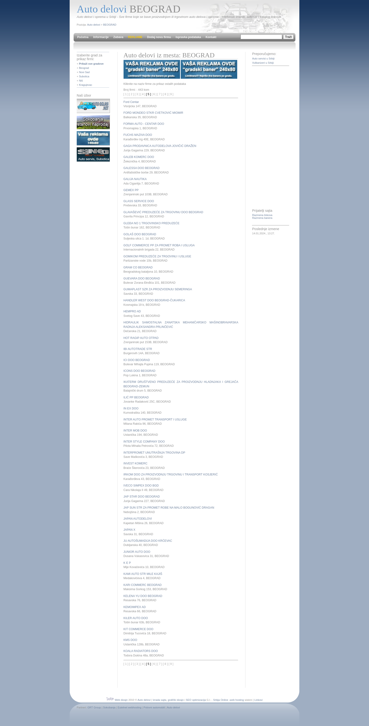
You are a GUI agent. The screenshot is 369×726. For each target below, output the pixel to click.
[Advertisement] (179, 673)
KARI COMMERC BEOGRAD (143, 585)
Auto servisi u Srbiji (263, 58)
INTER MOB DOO (135, 430)
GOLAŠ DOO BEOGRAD (140, 234)
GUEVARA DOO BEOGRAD (142, 278)
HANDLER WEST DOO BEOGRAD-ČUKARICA (154, 300)
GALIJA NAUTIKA (135, 179)
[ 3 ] (137, 94)
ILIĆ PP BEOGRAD (136, 397)
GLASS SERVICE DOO (139, 201)
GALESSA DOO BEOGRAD (142, 168)
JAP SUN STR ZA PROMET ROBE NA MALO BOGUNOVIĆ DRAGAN (169, 507)
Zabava (118, 37)
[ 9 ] (170, 94)
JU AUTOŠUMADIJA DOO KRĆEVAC (148, 540)
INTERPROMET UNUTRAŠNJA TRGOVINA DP (154, 452)
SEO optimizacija (196, 700)
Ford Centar (131, 102)
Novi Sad (84, 72)
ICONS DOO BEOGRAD (139, 371)
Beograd (84, 68)
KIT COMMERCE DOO (138, 629)
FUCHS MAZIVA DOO (138, 135)
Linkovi (258, 700)
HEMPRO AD (132, 311)
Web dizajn (121, 700)
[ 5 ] (148, 94)
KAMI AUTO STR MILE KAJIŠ (143, 574)
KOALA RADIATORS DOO (141, 651)
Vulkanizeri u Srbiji (263, 62)
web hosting (237, 700)
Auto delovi (93, 24)
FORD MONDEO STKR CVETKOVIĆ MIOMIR (153, 112)
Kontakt (211, 37)
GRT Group (94, 707)
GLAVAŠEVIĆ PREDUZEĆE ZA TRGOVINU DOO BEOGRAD (163, 212)
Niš (81, 80)
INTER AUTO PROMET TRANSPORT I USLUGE (155, 419)
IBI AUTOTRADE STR (138, 349)
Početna (82, 37)
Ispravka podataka (188, 37)
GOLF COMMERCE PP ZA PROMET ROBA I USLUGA (159, 245)
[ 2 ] (131, 94)
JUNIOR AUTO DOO (137, 551)
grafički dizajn (176, 700)
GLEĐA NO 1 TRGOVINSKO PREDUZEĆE (152, 223)
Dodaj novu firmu (159, 37)
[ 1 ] (126, 94)
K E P (127, 563)
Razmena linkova (262, 215)
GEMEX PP (131, 190)
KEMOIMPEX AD (135, 607)
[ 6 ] (154, 94)
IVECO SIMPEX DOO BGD (141, 485)
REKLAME (135, 37)
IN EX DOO (131, 408)
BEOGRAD (109, 24)
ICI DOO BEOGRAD (137, 360)
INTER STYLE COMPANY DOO (144, 441)
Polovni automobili (154, 707)
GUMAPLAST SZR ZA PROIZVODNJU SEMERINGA (158, 289)
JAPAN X (129, 529)
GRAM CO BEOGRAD (138, 267)
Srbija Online (220, 700)
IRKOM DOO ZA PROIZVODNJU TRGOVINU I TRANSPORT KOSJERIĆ (171, 474)
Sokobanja (109, 707)
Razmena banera (262, 217)
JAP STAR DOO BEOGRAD (142, 496)
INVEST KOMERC (136, 463)
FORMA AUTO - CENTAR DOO (144, 124)
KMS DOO (130, 640)
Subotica (84, 76)
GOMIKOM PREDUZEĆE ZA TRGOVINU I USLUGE (157, 256)
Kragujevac (85, 84)
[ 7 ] (159, 94)
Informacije (101, 37)
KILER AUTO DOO (136, 618)
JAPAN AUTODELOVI (138, 518)
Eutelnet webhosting (129, 707)
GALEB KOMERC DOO (139, 157)
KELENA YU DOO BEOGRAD (143, 596)
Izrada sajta (159, 700)
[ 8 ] (165, 94)
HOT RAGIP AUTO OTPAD (141, 338)
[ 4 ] (142, 94)
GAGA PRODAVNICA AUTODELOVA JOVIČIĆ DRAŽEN (160, 146)
